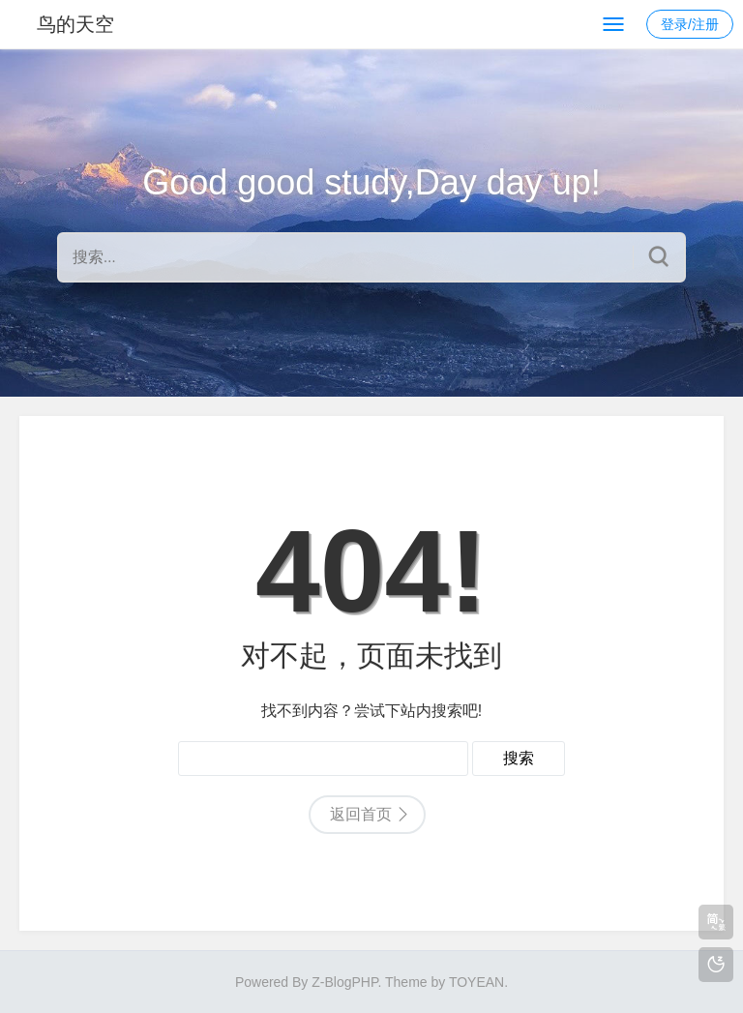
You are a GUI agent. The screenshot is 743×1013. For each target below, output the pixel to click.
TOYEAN (476, 982)
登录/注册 (690, 24)
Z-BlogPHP (344, 982)
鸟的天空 (75, 24)
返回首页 (361, 814)
